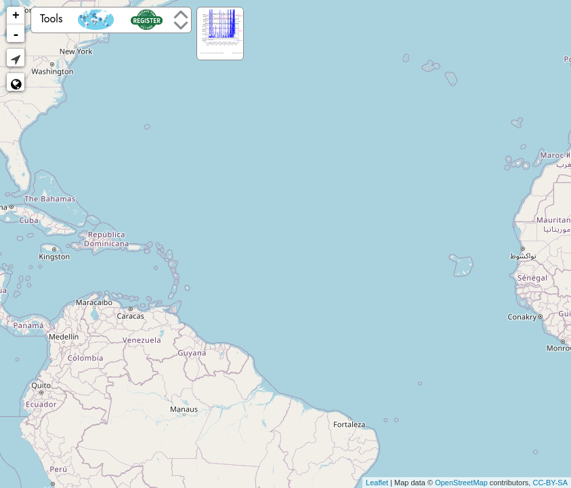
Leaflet (377, 483)
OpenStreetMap (461, 483)
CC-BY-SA (550, 483)
